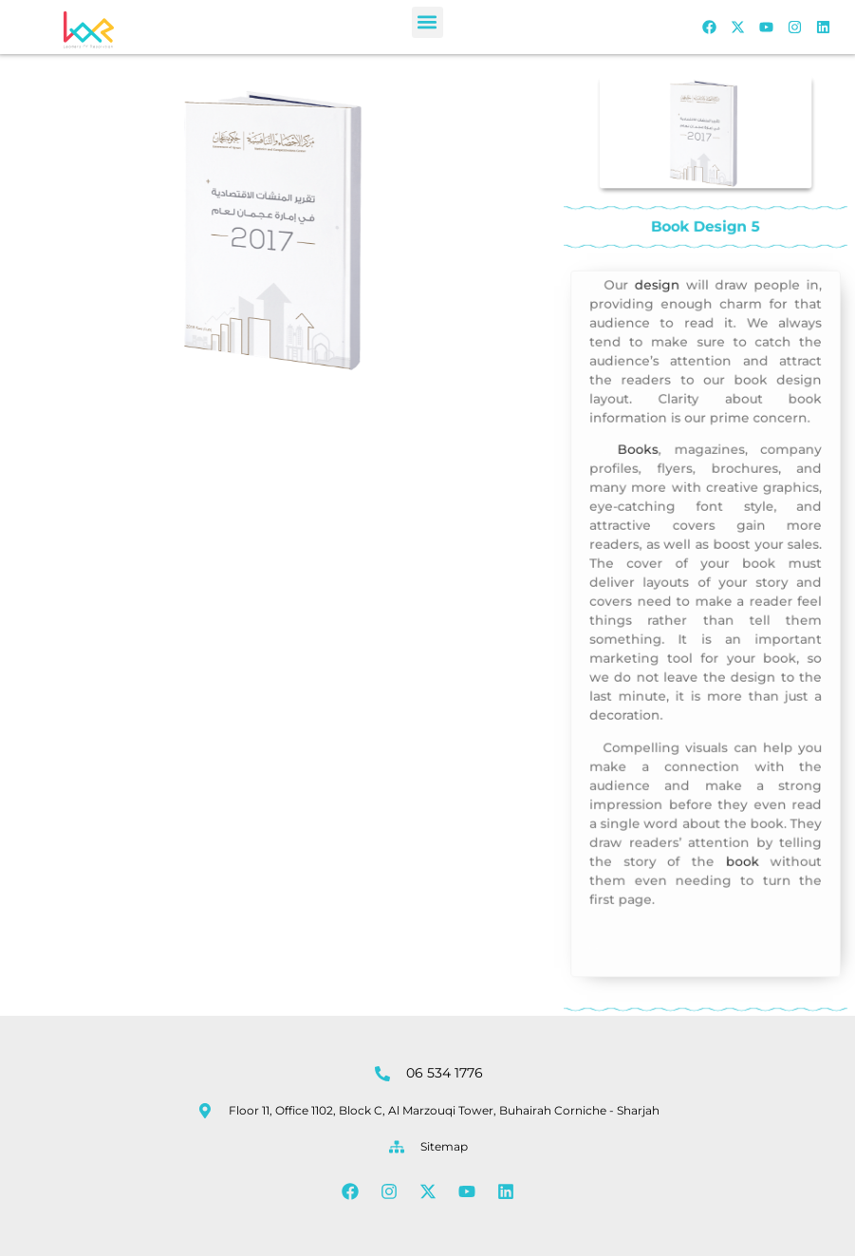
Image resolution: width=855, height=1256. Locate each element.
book (739, 846)
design (660, 306)
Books (641, 461)
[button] (427, 22)
